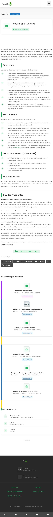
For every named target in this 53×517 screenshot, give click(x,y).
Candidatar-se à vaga (20, 29)
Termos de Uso (38, 492)
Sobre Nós (14, 487)
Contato (38, 487)
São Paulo (17, 148)
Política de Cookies (14, 496)
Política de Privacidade (15, 492)
